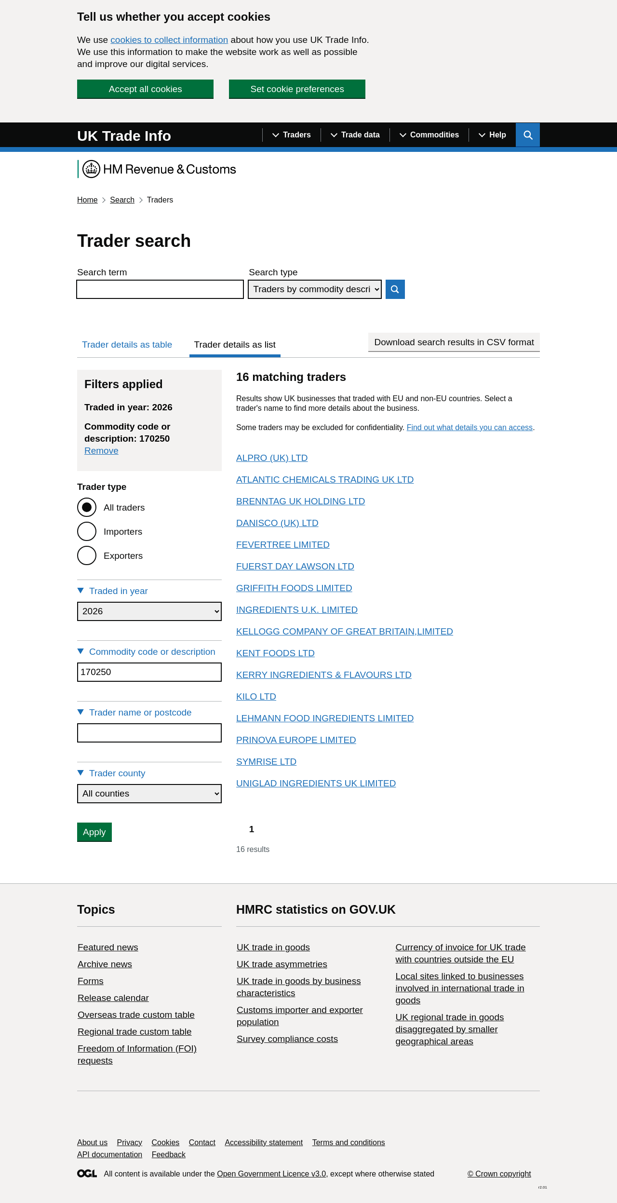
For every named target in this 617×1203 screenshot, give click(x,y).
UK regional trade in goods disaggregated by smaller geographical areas (449, 1029)
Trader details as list (235, 344)
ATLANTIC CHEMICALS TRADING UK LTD (325, 479)
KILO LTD (256, 696)
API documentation (109, 1154)
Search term (102, 272)
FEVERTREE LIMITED (283, 545)
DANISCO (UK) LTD (277, 523)
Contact (202, 1142)
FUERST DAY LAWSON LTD (295, 566)
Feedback (169, 1154)
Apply (94, 832)
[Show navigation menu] (291, 135)
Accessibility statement (264, 1142)
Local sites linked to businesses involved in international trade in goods (459, 988)
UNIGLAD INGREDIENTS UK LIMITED (316, 783)
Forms (91, 981)
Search (122, 200)
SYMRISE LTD (266, 762)
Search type (273, 272)
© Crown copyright (499, 1174)
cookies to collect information (169, 40)
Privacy (129, 1142)
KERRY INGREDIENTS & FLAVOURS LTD (324, 675)
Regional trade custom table (135, 1032)
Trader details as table (127, 344)
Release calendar (113, 998)
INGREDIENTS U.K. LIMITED (297, 610)
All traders (124, 507)
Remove (101, 451)
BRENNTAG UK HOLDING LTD (300, 501)
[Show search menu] (528, 135)
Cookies (166, 1142)
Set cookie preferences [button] (297, 89)
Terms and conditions (348, 1142)
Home (87, 200)
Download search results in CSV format (454, 342)
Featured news (108, 947)
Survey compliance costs (287, 1039)
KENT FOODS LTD (275, 653)
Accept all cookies (145, 89)
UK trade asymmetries (282, 964)
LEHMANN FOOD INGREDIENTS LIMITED (325, 718)
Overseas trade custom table (136, 1015)
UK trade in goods (273, 947)
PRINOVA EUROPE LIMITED (296, 740)
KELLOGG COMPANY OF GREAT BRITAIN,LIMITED (344, 631)
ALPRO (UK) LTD (272, 458)
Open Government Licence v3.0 (271, 1174)
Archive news (105, 964)
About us (92, 1142)
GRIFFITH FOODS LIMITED (294, 588)
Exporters (123, 556)
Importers (123, 532)
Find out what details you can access (470, 427)
